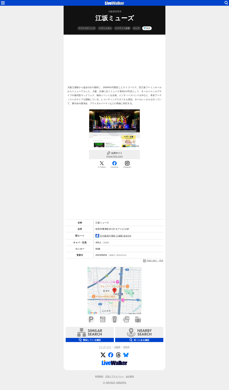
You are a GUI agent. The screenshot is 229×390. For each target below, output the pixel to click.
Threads (118, 354)
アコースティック (87, 28)
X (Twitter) (102, 167)
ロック (136, 28)
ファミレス (102, 319)
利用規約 (99, 376)
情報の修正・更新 (153, 261)
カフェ (114, 319)
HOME (114, 3)
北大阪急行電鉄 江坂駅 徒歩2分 (113, 236)
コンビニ (126, 319)
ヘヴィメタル (105, 28)
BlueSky (125, 354)
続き (146, 28)
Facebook (114, 167)
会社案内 (130, 376)
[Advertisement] (114, 59)
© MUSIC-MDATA (114, 382)
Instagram (127, 167)
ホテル (138, 319)
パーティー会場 (122, 28)
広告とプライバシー (114, 376)
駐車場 (91, 319)
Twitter (103, 354)
